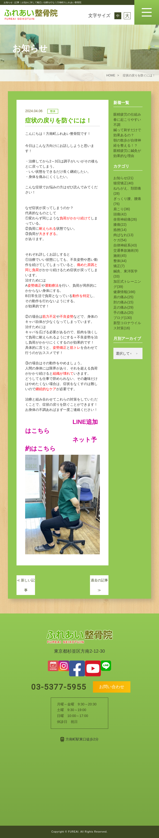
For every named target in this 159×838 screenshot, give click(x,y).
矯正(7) (118, 266)
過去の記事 (99, 585)
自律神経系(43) (125, 245)
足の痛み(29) (123, 307)
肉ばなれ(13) (123, 235)
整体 (52, 111)
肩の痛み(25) (123, 297)
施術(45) (119, 256)
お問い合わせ (111, 686)
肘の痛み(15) (123, 302)
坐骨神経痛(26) (125, 219)
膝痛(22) (119, 225)
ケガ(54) (119, 240)
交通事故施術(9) (125, 250)
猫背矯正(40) (123, 183)
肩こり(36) (121, 209)
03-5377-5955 (57, 687)
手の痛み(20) (123, 312)
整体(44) (119, 261)
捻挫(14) (119, 230)
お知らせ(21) (123, 178)
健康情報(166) (124, 292)
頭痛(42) (119, 214)
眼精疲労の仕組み (127, 114)
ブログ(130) (122, 318)
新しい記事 (26, 585)
